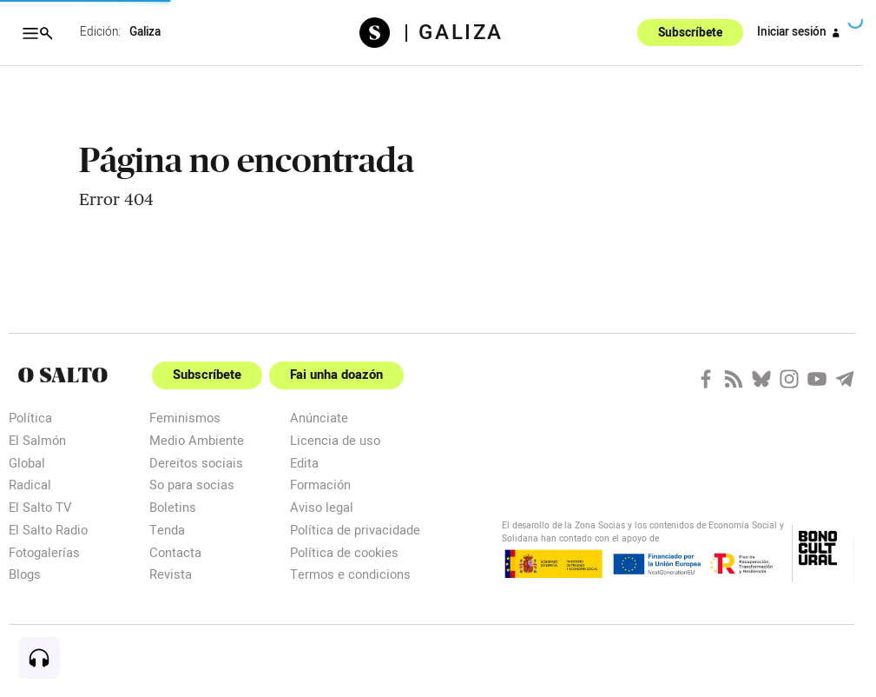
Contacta (175, 552)
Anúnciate (319, 417)
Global (27, 463)
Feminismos (185, 417)
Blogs (25, 574)
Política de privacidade (355, 529)
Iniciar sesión (801, 33)
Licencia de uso (335, 440)
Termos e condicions (350, 574)
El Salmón (37, 440)
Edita (304, 463)
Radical (30, 484)
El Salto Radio (48, 529)
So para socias (191, 484)
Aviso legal (321, 507)
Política (30, 417)
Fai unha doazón (336, 375)
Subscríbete (690, 33)
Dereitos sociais (196, 463)
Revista (170, 574)
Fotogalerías (44, 552)
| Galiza (453, 33)
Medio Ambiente (196, 440)
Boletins (172, 507)
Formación (320, 484)
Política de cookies (344, 552)
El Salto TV (40, 507)
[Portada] (63, 375)
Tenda (167, 529)
